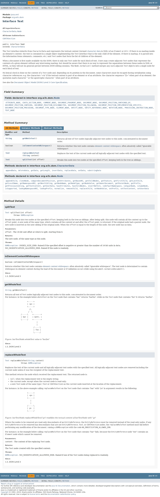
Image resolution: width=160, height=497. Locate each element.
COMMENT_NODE (49, 103)
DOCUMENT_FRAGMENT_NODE (69, 103)
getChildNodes (92, 181)
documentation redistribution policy (61, 494)
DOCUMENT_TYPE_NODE (45, 108)
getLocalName (11, 183)
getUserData (48, 186)
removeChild (71, 188)
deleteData (23, 170)
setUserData (143, 188)
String (9, 138)
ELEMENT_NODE (62, 108)
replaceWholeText (30, 153)
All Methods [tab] (12, 128)
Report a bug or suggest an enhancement (17, 484)
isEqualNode (129, 186)
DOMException (27, 215)
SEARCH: (99, 8)
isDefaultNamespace (112, 186)
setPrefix (113, 188)
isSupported (11, 188)
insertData (57, 170)
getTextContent (33, 186)
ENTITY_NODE (77, 108)
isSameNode (142, 186)
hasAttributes (63, 186)
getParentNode (122, 183)
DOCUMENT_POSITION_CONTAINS (18, 105)
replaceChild (86, 188)
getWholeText (28, 138)
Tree (43, 3)
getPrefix (135, 183)
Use (37, 3)
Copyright (5, 492)
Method (34, 8)
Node (19, 31)
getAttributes (64, 181)
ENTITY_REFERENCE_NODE (96, 108)
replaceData (70, 170)
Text (8, 153)
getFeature (106, 181)
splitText (27, 159)
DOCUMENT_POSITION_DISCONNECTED (50, 105)
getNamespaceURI (28, 183)
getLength (45, 170)
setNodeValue (100, 188)
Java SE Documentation (61, 486)
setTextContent (127, 188)
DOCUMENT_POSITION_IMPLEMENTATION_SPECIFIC (119, 105)
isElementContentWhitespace (36, 146)
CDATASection (9, 39)
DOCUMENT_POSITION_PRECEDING (19, 108)
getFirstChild (120, 181)
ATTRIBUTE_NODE (13, 103)
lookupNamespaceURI (28, 188)
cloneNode (24, 181)
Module (14, 3)
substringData (94, 170)
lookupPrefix (46, 188)
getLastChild (135, 181)
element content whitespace (108, 146)
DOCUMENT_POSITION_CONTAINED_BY (114, 103)
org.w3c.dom (18, 17)
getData (34, 170)
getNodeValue (88, 183)
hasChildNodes (79, 186)
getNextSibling (45, 183)
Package (22, 3)
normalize (59, 188)
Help (67, 3)
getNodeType (74, 183)
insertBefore (94, 186)
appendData (11, 170)
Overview (5, 3)
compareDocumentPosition (43, 181)
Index (60, 3)
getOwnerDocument (104, 183)
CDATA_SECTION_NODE (31, 103)
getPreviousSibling (14, 186)
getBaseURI (78, 181)
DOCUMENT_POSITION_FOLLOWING (82, 105)
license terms (35, 494)
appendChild (11, 181)
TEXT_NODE (10, 110)
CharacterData (9, 31)
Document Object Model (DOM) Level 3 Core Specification (40, 82)
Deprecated (51, 3)
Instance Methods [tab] (31, 128)
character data (94, 51)
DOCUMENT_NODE (90, 103)
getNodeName (60, 183)
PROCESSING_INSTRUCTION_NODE (139, 108)
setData (81, 170)
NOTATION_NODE (116, 108)
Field (19, 8)
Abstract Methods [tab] (53, 128)
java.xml (15, 15)
